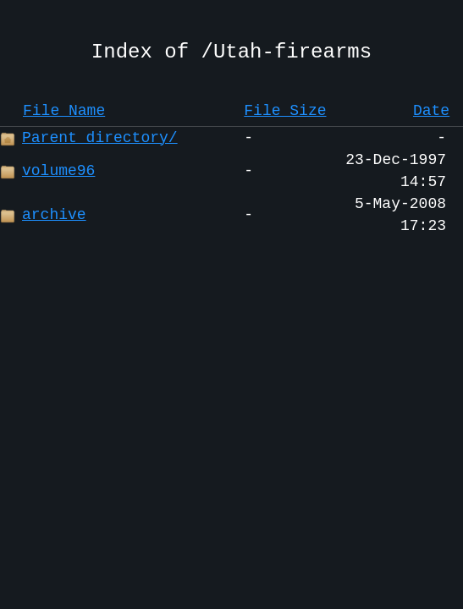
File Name (64, 111)
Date (431, 111)
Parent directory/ (89, 138)
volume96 (47, 171)
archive (43, 215)
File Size (285, 111)
